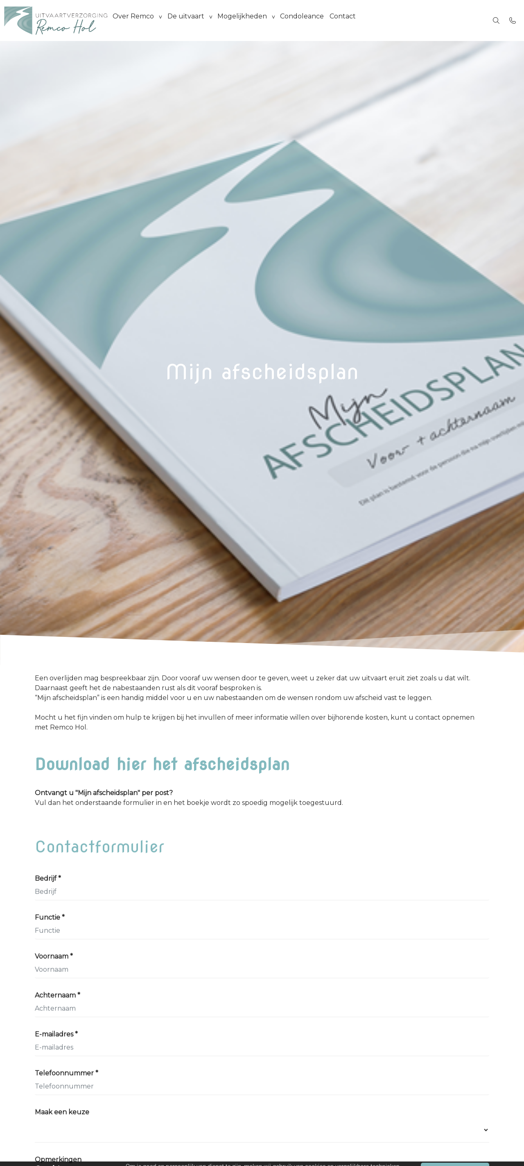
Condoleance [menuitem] (312, 20)
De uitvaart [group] (190, 20)
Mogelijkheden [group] (249, 20)
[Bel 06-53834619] (512, 20)
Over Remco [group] (135, 20)
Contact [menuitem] (355, 20)
